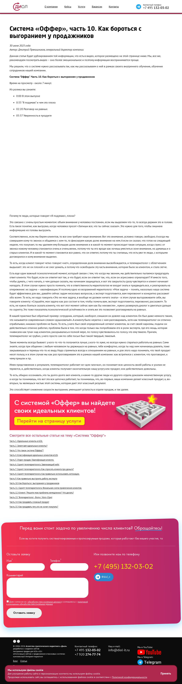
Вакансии (97, 6)
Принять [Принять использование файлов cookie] (166, 673)
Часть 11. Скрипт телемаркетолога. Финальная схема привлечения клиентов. (46, 488)
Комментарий (15, 575)
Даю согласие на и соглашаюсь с (47, 603)
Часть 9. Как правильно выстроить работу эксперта (33, 478)
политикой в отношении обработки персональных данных (47, 603)
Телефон (55, 560)
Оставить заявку (24, 613)
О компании (51, 6)
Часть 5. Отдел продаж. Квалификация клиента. (32, 459)
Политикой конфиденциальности (129, 677)
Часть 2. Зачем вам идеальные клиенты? (28, 445)
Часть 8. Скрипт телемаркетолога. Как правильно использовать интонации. (45, 473)
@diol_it (102, 577)
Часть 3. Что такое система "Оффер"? (27, 450)
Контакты (114, 6)
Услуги (81, 6)
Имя (10, 560)
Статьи (23, 660)
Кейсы (67, 6)
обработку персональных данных (44, 602)
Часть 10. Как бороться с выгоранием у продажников (34, 483)
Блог (15, 660)
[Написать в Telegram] (138, 6)
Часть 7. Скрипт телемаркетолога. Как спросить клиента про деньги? (42, 469)
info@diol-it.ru (119, 650)
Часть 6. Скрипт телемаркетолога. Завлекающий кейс (34, 464)
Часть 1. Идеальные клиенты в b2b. (26, 441)
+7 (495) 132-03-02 (123, 567)
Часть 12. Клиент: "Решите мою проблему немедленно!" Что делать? (42, 492)
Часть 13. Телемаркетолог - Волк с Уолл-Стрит (31, 497)
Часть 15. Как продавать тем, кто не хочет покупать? (34, 506)
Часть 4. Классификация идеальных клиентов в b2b (34, 455)
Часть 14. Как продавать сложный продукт (29, 502)
